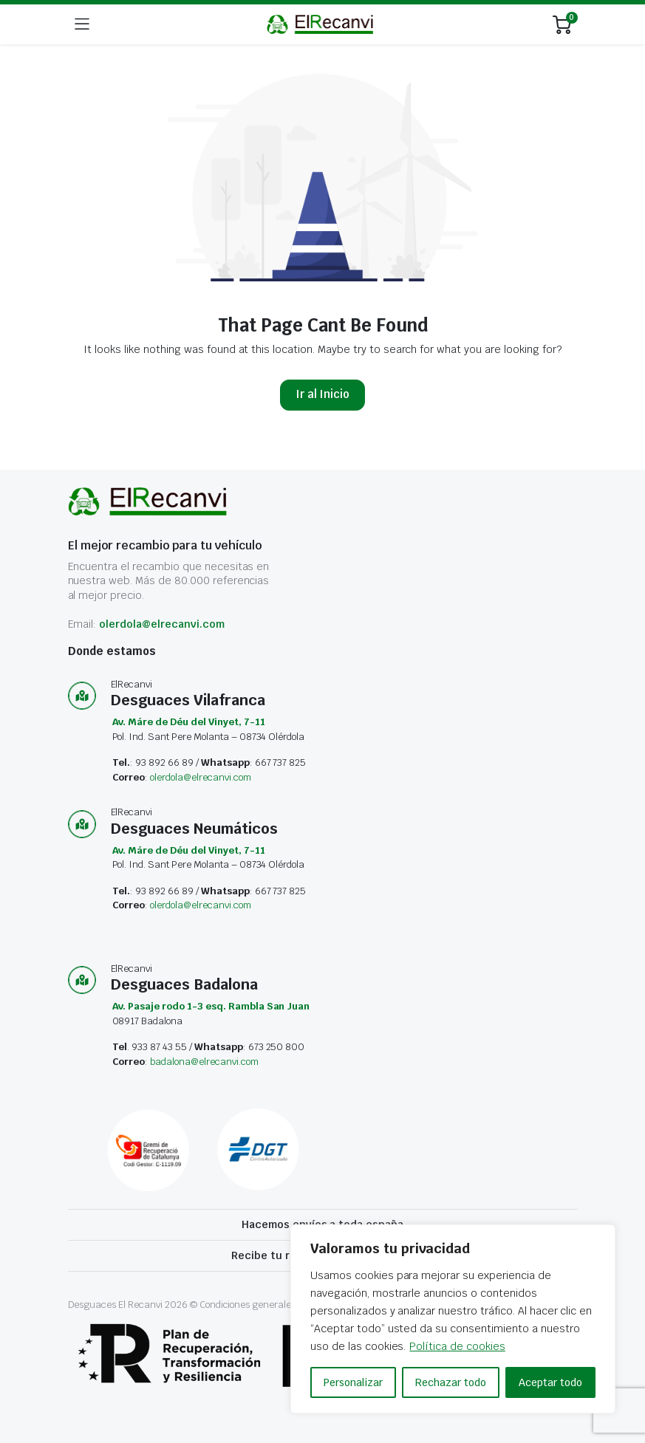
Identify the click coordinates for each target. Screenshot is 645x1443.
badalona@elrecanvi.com (204, 1061)
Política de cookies (457, 1346)
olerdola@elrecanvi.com (161, 624)
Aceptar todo (550, 1382)
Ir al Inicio (323, 394)
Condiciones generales (247, 1304)
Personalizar (353, 1382)
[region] (452, 1318)
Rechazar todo (450, 1382)
